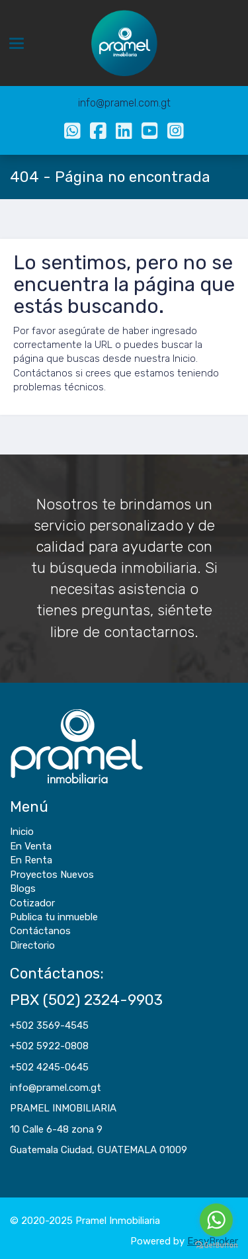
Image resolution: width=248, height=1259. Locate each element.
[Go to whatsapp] (216, 1220)
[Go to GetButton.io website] (216, 1245)
